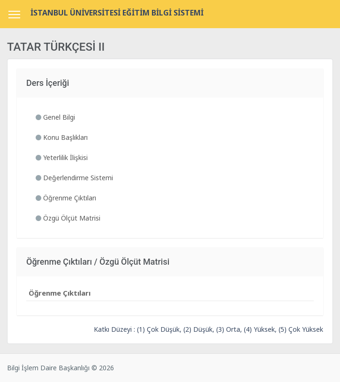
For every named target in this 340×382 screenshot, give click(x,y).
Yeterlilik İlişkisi (62, 157)
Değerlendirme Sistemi (74, 177)
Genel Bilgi (55, 117)
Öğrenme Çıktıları (66, 197)
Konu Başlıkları (62, 137)
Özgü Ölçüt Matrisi (68, 218)
